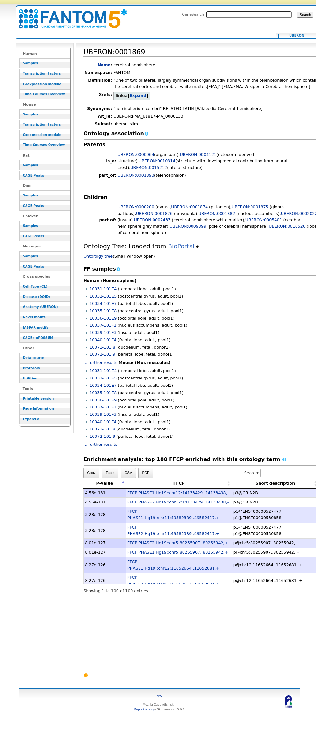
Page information (38, 408)
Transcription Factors (42, 73)
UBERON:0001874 (189, 206)
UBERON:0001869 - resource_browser (69, 15)
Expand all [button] (32, 419)
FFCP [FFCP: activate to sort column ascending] (179, 483)
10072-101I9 (102, 354)
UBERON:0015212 (148, 167)
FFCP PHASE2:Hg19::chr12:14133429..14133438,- (178, 502)
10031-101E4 (103, 288)
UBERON (296, 35)
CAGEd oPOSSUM (38, 338)
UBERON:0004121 (198, 154)
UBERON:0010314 (157, 160)
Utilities (30, 378)
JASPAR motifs (36, 327)
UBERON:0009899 (187, 226)
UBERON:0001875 (250, 206)
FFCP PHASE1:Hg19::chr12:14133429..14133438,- (178, 492)
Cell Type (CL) (35, 286)
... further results (100, 362)
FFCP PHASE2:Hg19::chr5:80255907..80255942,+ (177, 542)
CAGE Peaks (33, 175)
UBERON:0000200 (135, 206)
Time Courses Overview (44, 94)
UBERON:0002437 (152, 219)
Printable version (38, 398)
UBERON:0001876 (154, 213)
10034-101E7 (103, 303)
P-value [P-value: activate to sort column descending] (104, 483)
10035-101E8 (103, 310)
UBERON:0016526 (287, 226)
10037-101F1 (102, 325)
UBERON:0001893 (135, 175)
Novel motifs (34, 317)
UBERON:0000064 (135, 154)
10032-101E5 (103, 296)
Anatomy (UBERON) (40, 307)
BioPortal (181, 246)
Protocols (31, 368)
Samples (30, 63)
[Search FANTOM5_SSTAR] (249, 14)
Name (103, 64)
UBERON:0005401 (263, 219)
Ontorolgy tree (98, 256)
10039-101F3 (102, 332)
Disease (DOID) (36, 296)
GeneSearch (193, 14)
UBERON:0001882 (217, 213)
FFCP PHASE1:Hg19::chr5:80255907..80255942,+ (177, 552)
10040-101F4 (102, 339)
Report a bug (144, 709)
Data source (34, 358)
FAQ (159, 695)
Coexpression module (42, 84)
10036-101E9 (103, 318)
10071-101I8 (102, 347)
